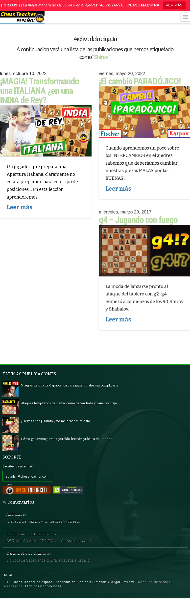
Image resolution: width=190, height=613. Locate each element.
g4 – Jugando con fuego (138, 221)
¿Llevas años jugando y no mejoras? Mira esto (54, 525)
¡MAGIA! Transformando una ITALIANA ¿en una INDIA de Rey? (39, 90)
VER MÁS (174, 5)
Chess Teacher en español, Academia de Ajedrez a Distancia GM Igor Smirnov (73, 596)
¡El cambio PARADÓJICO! (140, 81)
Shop (9, 589)
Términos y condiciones (43, 600)
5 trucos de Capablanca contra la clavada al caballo (59, 572)
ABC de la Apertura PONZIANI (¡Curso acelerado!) (60, 549)
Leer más (19, 207)
